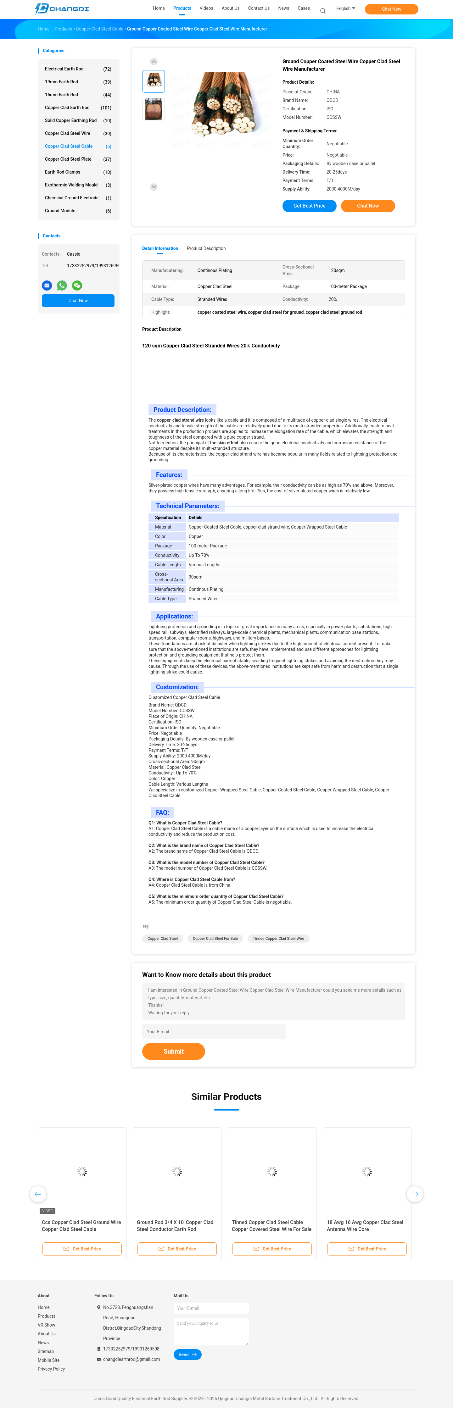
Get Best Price (310, 206)
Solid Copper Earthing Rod (78, 121)
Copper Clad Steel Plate (78, 159)
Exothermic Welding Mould (78, 185)
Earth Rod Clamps (78, 172)
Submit (174, 1051)
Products (46, 1316)
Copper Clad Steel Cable (78, 146)
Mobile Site (49, 1360)
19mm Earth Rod (78, 82)
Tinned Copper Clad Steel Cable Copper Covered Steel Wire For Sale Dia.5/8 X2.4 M (271, 1229)
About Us (47, 1333)
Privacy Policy (51, 1369)
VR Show (46, 1325)
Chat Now (391, 9)
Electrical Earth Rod (78, 69)
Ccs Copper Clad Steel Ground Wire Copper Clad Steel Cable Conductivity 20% (81, 1229)
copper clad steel (163, 938)
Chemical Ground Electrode (78, 198)
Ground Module (78, 211)
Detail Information (160, 248)
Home (44, 1307)
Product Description (206, 248)
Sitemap (46, 1351)
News (43, 1342)
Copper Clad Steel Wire (78, 133)
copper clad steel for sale (215, 938)
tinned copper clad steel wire (278, 938)
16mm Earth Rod (78, 95)
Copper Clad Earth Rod (78, 108)
